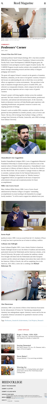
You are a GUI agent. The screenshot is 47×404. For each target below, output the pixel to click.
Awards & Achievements (20, 320)
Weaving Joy (22, 367)
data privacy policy (20, 398)
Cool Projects (32, 320)
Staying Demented (24, 345)
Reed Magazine (23, 3)
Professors (8, 320)
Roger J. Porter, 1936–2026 (27, 335)
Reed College (12, 382)
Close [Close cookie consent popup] (46, 396)
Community (5, 44)
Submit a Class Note (9, 391)
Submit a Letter (7, 388)
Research (40, 320)
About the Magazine (9, 385)
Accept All (9, 401)
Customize (16, 401)
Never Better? (22, 356)
